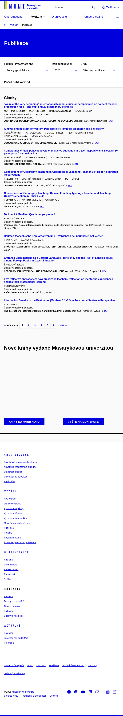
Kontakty (8, 596)
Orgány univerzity (12, 606)
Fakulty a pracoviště (14, 601)
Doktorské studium (13, 472)
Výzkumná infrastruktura (16, 518)
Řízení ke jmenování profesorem (20, 542)
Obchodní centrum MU (73, 665)
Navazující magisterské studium (20, 467)
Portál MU (54, 665)
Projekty (8, 532)
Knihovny (8, 611)
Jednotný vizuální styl (14, 673)
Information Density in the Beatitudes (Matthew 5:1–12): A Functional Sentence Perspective (59, 300)
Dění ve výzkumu (12, 503)
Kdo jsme (8, 559)
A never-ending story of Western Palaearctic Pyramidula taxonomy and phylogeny (54, 128)
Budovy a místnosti (13, 616)
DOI (111, 121)
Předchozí (11, 325)
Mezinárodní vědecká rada (17, 523)
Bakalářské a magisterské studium (21, 462)
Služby (7, 579)
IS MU (30, 665)
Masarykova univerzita (23, 691)
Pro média (9, 643)
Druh (84, 64)
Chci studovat (17, 454)
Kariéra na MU (11, 569)
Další (63, 325)
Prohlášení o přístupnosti (34, 695)
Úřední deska (10, 564)
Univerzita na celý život (15, 476)
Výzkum (10, 491)
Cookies (54, 695)
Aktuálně (12, 625)
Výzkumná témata (13, 513)
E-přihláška (9, 481)
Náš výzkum (10, 498)
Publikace (9, 528)
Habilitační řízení (12, 537)
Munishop (92, 665)
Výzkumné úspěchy (13, 508)
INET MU (41, 665)
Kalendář (8, 633)
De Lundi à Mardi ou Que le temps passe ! (29, 214)
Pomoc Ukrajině (93, 16)
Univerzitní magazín (14, 665)
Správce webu (11, 695)
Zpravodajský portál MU (16, 638)
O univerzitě (16, 552)
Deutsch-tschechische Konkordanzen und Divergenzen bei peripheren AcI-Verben (53, 236)
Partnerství (9, 574)
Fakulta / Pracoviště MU (18, 64)
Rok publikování (62, 64)
